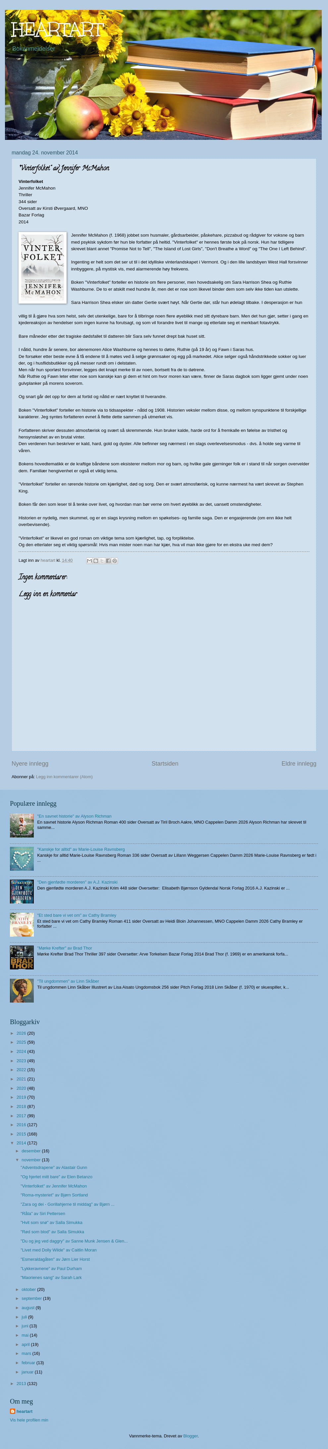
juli (25, 1316)
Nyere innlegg (30, 763)
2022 (22, 1069)
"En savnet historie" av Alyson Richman (74, 816)
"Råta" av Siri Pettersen (43, 1213)
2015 (22, 1133)
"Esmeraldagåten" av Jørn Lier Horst (55, 1259)
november (32, 1159)
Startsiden (164, 763)
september (32, 1298)
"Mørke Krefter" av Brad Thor (64, 948)
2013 (22, 1383)
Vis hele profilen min (29, 1420)
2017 (22, 1115)
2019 (22, 1097)
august (28, 1307)
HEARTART (57, 29)
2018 (22, 1106)
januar (28, 1371)
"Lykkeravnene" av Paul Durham (51, 1268)
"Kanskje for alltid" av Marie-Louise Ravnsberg (81, 849)
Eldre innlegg (299, 763)
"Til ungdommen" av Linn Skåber (68, 981)
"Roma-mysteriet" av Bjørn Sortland (54, 1194)
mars (27, 1353)
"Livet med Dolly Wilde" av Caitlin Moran (59, 1249)
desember (32, 1150)
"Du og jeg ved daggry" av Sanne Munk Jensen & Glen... (74, 1241)
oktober (29, 1289)
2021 (22, 1078)
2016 (22, 1124)
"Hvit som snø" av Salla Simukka (51, 1222)
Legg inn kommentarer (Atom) (64, 776)
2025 (22, 1042)
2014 (22, 1142)
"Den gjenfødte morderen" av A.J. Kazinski (77, 882)
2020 (22, 1088)
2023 (22, 1060)
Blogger (190, 1435)
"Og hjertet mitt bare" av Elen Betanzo (56, 1176)
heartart (24, 1411)
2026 (22, 1033)
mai (25, 1335)
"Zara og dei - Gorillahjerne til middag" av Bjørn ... (67, 1204)
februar (29, 1362)
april (26, 1344)
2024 (22, 1051)
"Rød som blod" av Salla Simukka (52, 1231)
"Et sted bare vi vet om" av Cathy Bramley (76, 915)
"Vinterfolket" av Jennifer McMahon (54, 1186)
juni (25, 1325)
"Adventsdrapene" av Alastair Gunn (54, 1167)
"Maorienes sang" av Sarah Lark (51, 1277)
